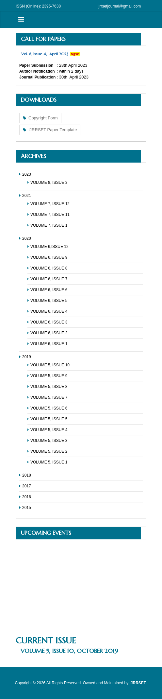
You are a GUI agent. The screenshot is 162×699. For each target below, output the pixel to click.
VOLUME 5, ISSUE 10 (50, 365)
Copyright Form (43, 117)
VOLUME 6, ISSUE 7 (48, 279)
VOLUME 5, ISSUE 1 (48, 462)
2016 (26, 497)
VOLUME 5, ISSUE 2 (48, 451)
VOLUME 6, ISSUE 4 (48, 311)
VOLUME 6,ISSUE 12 (49, 246)
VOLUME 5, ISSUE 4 (48, 430)
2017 (26, 486)
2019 (26, 357)
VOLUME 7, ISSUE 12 (50, 203)
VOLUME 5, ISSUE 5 (48, 419)
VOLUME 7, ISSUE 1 (48, 225)
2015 (26, 507)
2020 (26, 238)
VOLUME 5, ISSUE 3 (48, 440)
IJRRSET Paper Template (52, 129)
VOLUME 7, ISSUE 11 (50, 214)
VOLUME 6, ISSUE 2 (48, 333)
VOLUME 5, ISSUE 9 (48, 376)
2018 (26, 475)
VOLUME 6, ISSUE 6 (48, 290)
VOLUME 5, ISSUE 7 (48, 397)
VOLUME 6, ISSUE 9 (48, 257)
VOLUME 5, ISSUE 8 (48, 386)
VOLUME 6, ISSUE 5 (48, 300)
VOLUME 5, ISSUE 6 (48, 408)
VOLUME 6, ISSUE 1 (48, 343)
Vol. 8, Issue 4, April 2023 (44, 53)
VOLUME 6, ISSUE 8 (48, 268)
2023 (26, 174)
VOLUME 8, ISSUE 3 (48, 182)
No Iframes (81, 578)
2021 (26, 195)
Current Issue (46, 640)
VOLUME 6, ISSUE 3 (48, 322)
